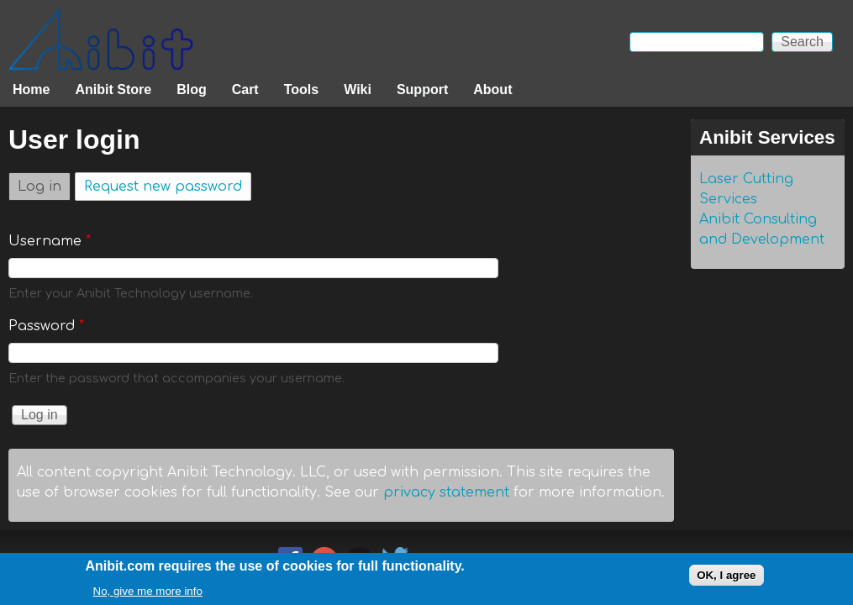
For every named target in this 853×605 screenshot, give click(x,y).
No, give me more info (148, 594)
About (492, 89)
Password (46, 326)
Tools (301, 89)
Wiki (357, 89)
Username (49, 241)
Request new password (163, 186)
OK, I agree (726, 578)
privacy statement (446, 492)
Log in (44, 183)
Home (31, 89)
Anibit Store (113, 89)
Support (422, 89)
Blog (191, 89)
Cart (245, 89)
